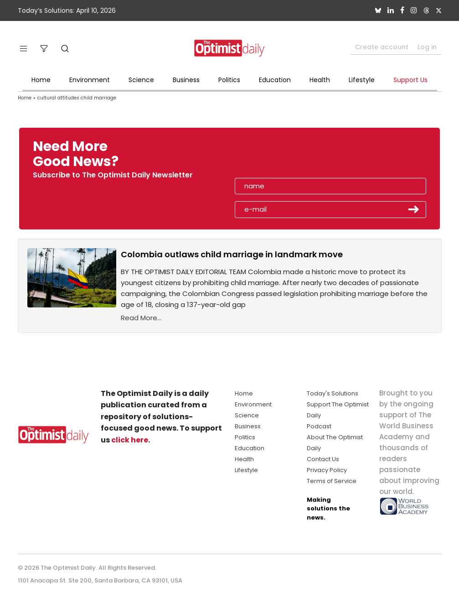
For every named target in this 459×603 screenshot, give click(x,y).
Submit (413, 209)
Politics (229, 79)
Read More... (141, 317)
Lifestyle (362, 79)
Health (319, 79)
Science (141, 79)
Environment (89, 79)
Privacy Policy (327, 470)
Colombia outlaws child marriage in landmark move (232, 254)
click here (129, 440)
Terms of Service (331, 481)
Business (186, 79)
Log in (427, 47)
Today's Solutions (332, 393)
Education (275, 79)
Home (41, 79)
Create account (381, 47)
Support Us (410, 79)
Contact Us (323, 459)
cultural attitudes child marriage (76, 97)
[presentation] (287, 157)
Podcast (319, 426)
